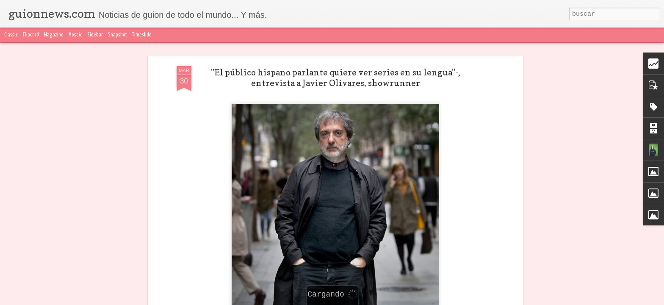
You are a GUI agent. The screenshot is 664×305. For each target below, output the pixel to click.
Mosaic (75, 35)
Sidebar (95, 35)
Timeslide (142, 35)
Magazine (54, 35)
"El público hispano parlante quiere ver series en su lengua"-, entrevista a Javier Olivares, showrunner (335, 77)
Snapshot (117, 35)
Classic (11, 35)
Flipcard (31, 35)
